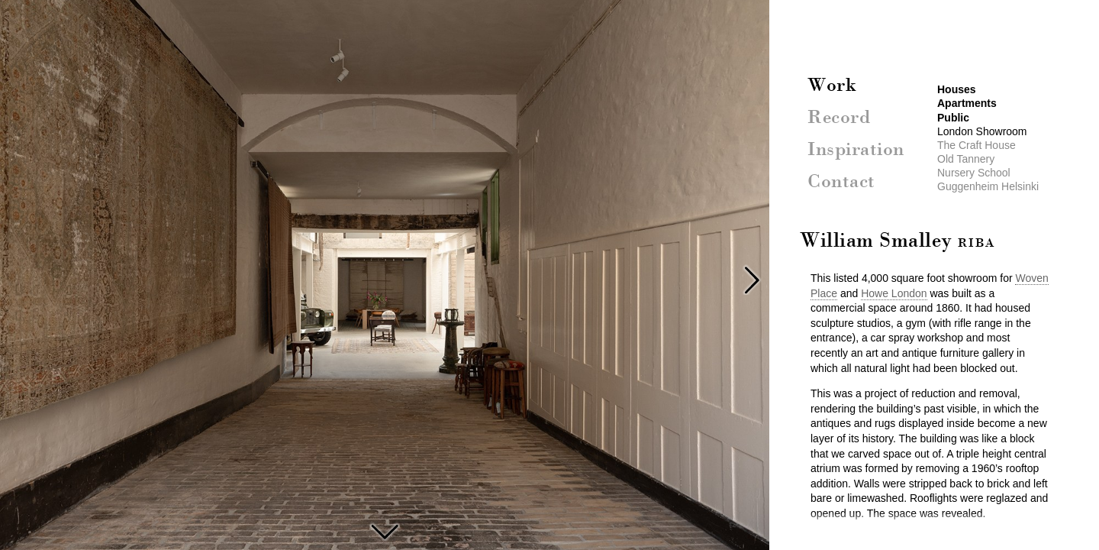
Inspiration (855, 150)
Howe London (894, 293)
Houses (956, 89)
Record (838, 118)
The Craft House (384, 530)
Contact (841, 182)
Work (831, 86)
